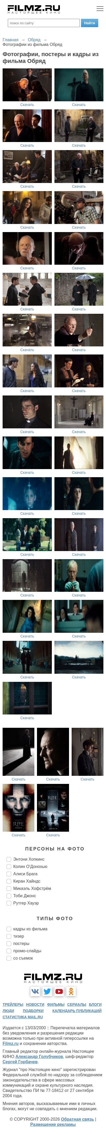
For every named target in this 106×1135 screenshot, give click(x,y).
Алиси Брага (25, 874)
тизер (18, 936)
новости (35, 1004)
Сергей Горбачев (20, 1062)
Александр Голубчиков (39, 1056)
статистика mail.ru (23, 1017)
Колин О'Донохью (30, 866)
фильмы (56, 1004)
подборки (33, 1011)
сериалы (76, 1004)
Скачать (27, 105)
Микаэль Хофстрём (32, 888)
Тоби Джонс (24, 896)
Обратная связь (77, 1119)
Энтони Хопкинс (28, 859)
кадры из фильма (30, 929)
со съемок (23, 958)
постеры (21, 943)
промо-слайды (27, 951)
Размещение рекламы (53, 1124)
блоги (95, 1004)
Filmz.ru (10, 1043)
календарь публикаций (77, 1011)
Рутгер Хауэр (26, 903)
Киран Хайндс (26, 881)
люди (8, 1011)
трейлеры (13, 1004)
